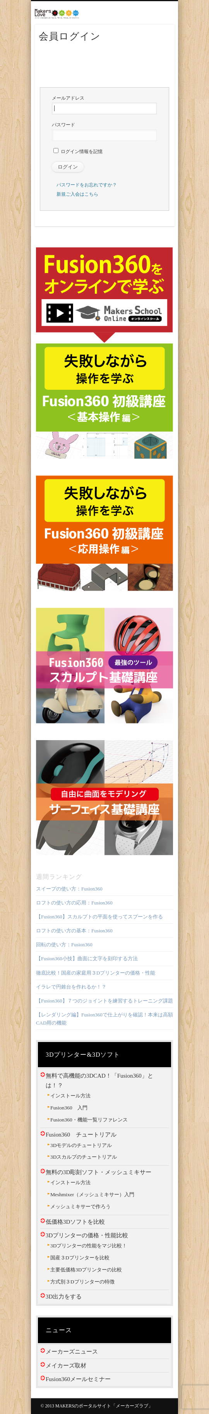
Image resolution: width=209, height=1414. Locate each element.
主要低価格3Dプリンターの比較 (86, 1270)
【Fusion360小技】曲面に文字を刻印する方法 (87, 958)
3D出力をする (64, 1296)
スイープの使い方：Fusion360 (69, 889)
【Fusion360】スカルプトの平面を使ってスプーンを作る (99, 917)
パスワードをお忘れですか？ (87, 185)
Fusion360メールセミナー (78, 1379)
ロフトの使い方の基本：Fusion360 (74, 930)
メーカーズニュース (72, 1352)
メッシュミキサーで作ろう (80, 1206)
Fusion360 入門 (68, 1108)
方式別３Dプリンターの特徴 (82, 1282)
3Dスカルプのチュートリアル (83, 1157)
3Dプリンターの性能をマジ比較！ (88, 1246)
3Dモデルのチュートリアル (81, 1145)
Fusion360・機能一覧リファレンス (89, 1120)
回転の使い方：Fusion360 (64, 944)
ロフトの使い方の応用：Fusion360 (74, 903)
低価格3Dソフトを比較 (75, 1222)
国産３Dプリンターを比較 (80, 1258)
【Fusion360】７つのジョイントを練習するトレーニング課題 (104, 1001)
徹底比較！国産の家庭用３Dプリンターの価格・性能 (95, 973)
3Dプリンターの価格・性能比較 (87, 1235)
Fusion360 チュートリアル (81, 1135)
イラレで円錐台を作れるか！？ (71, 987)
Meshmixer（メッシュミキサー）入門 (92, 1194)
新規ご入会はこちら (77, 194)
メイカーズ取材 (66, 1365)
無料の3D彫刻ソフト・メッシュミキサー (98, 1172)
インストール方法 (70, 1096)
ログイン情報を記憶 (78, 151)
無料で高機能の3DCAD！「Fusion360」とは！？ (99, 1080)
